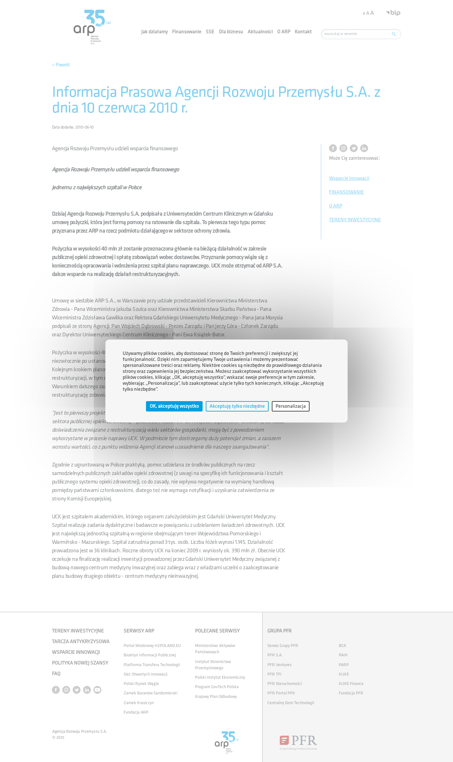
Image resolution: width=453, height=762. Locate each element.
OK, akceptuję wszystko (174, 406)
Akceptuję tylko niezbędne (237, 406)
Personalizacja (291, 406)
